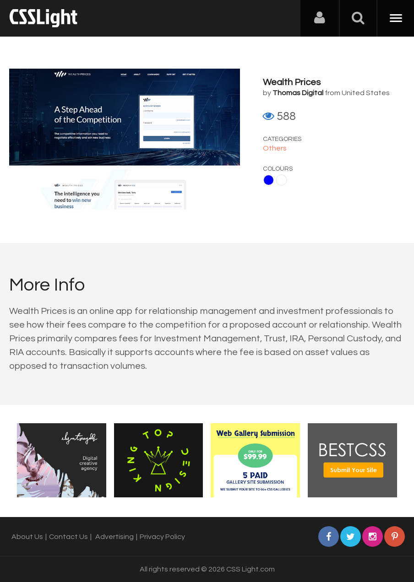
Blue (268, 180)
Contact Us (68, 536)
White (281, 180)
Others (275, 148)
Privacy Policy (162, 536)
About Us (27, 536)
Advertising (114, 536)
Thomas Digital (297, 93)
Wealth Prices (292, 82)
